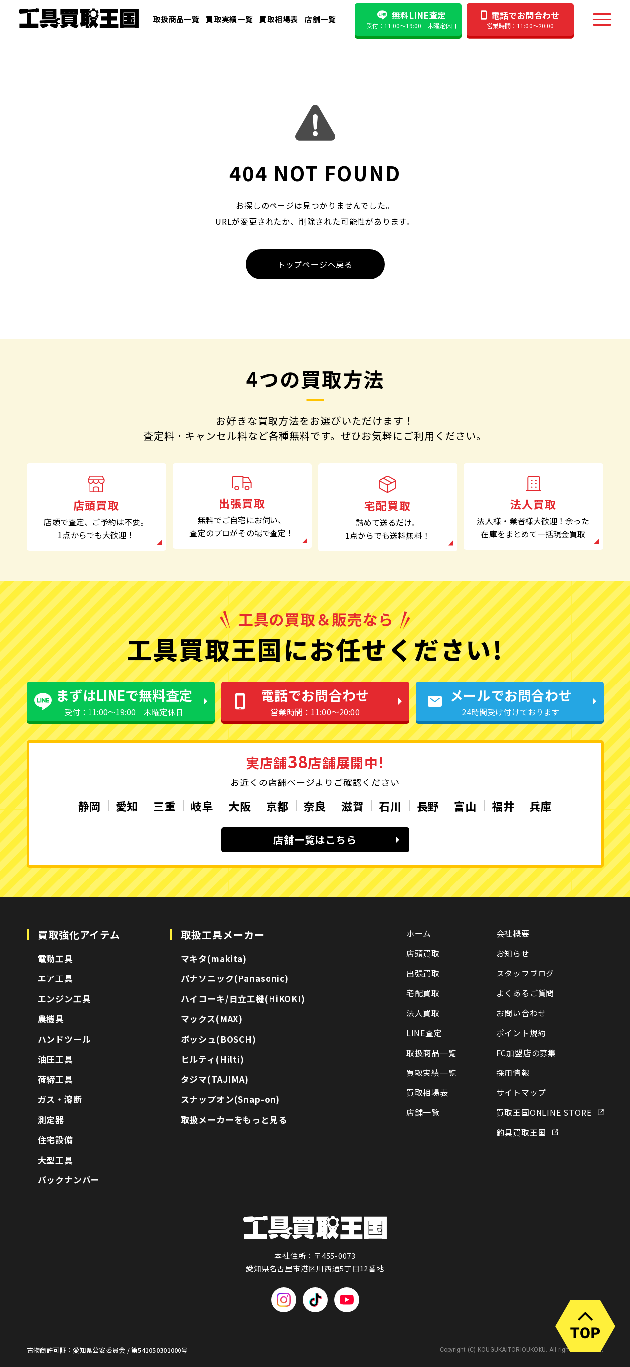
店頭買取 (423, 953)
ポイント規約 (521, 1033)
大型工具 (55, 1160)
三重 (164, 806)
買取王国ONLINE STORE (550, 1112)
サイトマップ (521, 1092)
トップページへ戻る (315, 264)
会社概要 (513, 933)
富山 (465, 806)
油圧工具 (55, 1059)
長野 (428, 806)
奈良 (315, 806)
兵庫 (540, 806)
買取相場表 (278, 19)
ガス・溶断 (60, 1099)
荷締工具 (55, 1079)
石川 (390, 806)
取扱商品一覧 (176, 19)
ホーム (418, 933)
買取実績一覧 (229, 19)
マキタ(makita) (214, 958)
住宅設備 (55, 1139)
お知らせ (513, 953)
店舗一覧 (320, 19)
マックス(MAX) (212, 1018)
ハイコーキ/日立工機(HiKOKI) (243, 998)
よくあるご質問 (525, 993)
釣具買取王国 (527, 1132)
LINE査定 (424, 1033)
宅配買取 (423, 993)
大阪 (239, 806)
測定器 (51, 1119)
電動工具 (55, 958)
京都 (277, 806)
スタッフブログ (525, 973)
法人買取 (423, 1013)
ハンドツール (64, 1039)
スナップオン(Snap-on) (230, 1099)
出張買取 (423, 973)
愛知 (127, 806)
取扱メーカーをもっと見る (234, 1119)
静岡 (89, 806)
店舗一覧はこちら (336, 839)
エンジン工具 (64, 998)
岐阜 (202, 806)
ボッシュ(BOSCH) (218, 1039)
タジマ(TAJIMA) (215, 1079)
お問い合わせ (521, 1013)
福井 (503, 806)
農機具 (51, 1018)
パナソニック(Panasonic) (235, 978)
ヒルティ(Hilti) (212, 1059)
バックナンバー (69, 1179)
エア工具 (55, 978)
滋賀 (352, 806)
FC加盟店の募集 (526, 1053)
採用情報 (513, 1072)
